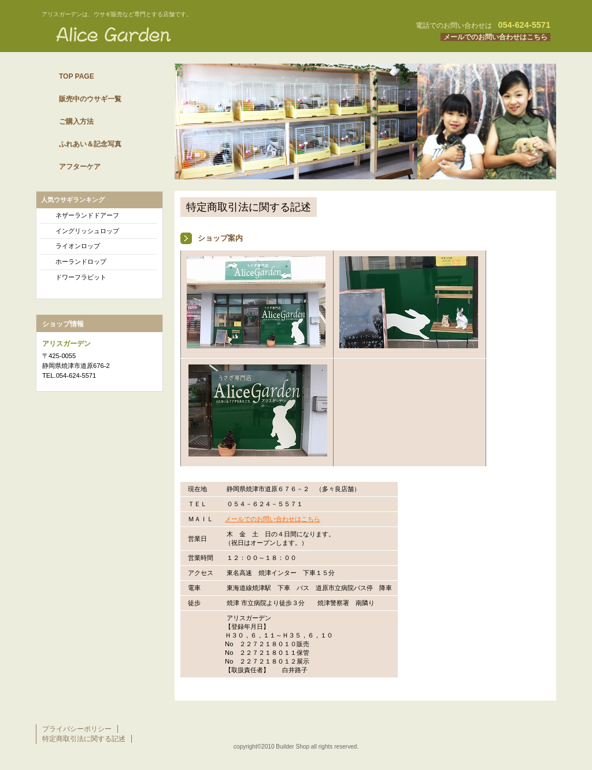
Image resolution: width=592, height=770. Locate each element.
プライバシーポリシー (77, 729)
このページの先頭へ (514, 689)
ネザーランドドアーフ (87, 215)
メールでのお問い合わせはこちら (495, 37)
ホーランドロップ (81, 261)
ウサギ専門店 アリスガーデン (180, 34)
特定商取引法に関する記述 (83, 739)
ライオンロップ (78, 245)
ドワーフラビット (81, 277)
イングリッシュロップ (87, 230)
